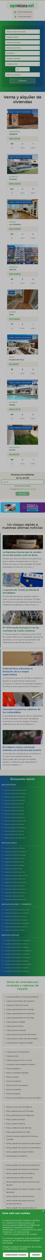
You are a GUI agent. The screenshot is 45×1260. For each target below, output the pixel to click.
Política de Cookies (28, 1234)
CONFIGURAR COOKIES (15, 1255)
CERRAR (36, 1255)
